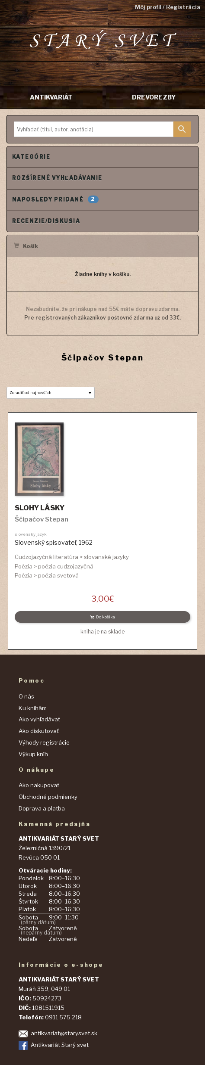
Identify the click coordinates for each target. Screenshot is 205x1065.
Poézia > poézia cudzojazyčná (54, 566)
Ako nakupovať (39, 785)
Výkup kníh (33, 754)
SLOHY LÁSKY (39, 508)
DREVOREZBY (154, 97)
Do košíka (102, 617)
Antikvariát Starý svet (60, 1044)
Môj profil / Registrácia (167, 6)
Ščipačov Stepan (41, 519)
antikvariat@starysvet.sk (64, 1033)
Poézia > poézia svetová (47, 575)
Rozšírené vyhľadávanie (57, 178)
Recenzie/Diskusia (46, 221)
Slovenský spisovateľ (45, 542)
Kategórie (31, 157)
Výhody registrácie (44, 742)
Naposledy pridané (55, 199)
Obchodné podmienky (48, 796)
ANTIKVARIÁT (51, 97)
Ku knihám (33, 708)
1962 (86, 542)
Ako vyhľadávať (39, 719)
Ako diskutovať (39, 730)
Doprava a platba (42, 808)
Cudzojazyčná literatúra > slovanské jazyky (72, 556)
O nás (26, 696)
